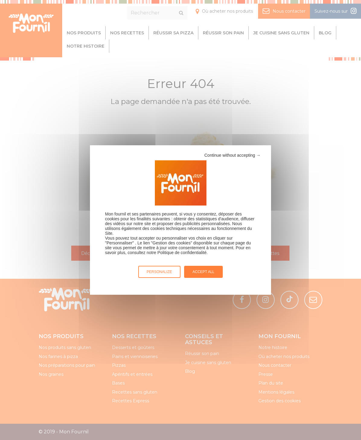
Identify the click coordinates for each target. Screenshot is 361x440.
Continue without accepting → (232, 155)
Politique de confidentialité (182, 252)
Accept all (203, 272)
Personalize (159, 272)
